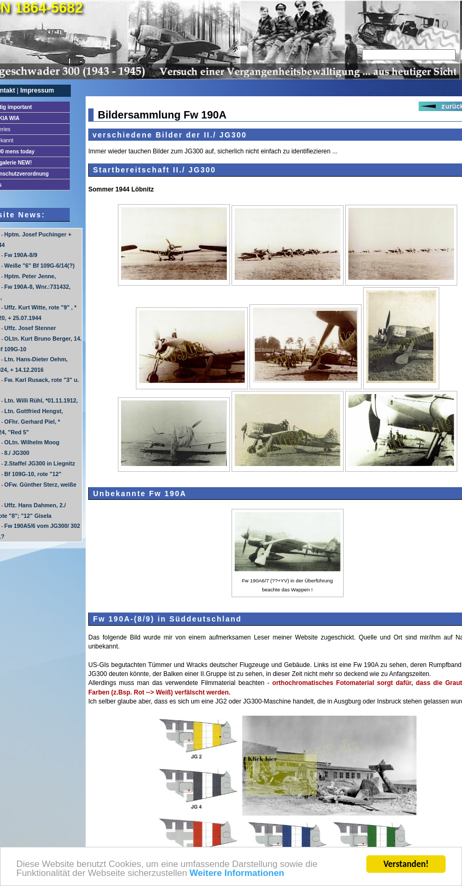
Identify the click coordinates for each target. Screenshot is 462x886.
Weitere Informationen (237, 874)
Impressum (37, 90)
